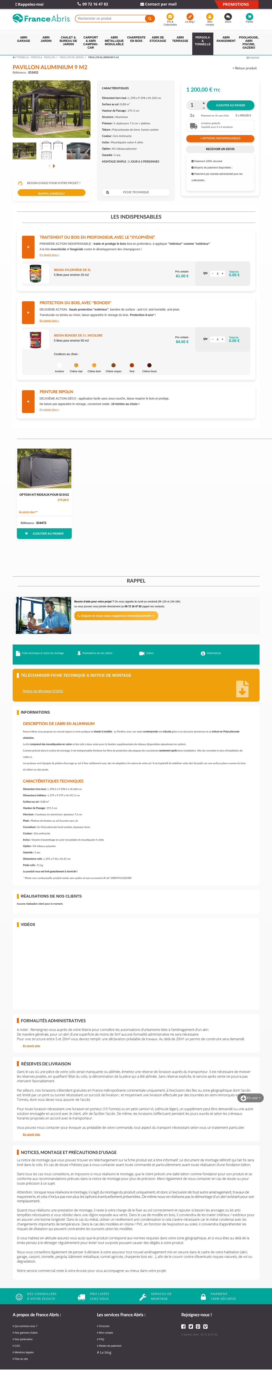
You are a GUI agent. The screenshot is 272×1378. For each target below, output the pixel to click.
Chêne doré (94, 368)
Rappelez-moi (29, 4)
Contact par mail (158, 4)
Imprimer (253, 57)
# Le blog (104, 1352)
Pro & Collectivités (170, 20)
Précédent (49, 166)
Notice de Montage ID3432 (43, 691)
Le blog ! (190, 19)
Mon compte (210, 20)
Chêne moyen (114, 368)
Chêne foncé (149, 368)
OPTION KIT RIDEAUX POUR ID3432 (44, 494)
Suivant (54, 166)
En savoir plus (48, 254)
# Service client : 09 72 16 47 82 (199, 1334)
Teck (132, 368)
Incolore (59, 368)
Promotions (236, 4)
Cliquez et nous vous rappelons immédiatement (116, 616)
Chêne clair (76, 368)
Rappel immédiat (51, 193)
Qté (205, 273)
